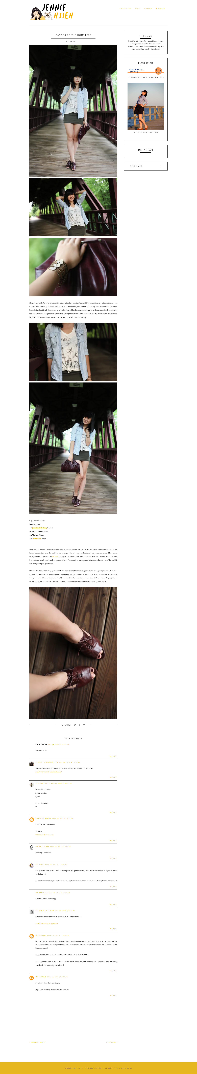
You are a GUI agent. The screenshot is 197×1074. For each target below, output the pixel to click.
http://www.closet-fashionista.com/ (48, 772)
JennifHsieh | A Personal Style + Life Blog (92, 1068)
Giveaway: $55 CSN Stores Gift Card (146, 77)
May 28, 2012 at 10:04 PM (56, 864)
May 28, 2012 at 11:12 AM (69, 762)
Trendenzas (36, 538)
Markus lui (41, 892)
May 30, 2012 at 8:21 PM (57, 977)
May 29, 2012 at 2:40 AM (59, 892)
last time (55, 556)
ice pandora (42, 784)
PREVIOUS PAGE (37, 1042)
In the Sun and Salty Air (145, 132)
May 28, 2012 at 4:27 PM (63, 818)
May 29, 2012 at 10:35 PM (58, 935)
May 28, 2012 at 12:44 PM (61, 784)
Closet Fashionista (46, 762)
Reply (113, 756)
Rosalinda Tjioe (44, 910)
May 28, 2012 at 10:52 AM (59, 744)
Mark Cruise (42, 846)
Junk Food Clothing (39, 528)
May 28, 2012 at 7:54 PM (60, 846)
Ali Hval (40, 864)
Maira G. (128, 1068)
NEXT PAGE (111, 1042)
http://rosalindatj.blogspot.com (46, 923)
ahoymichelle (43, 818)
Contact (148, 8)
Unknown (41, 935)
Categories (125, 8)
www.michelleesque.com (44, 835)
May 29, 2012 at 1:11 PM (65, 910)
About (138, 8)
